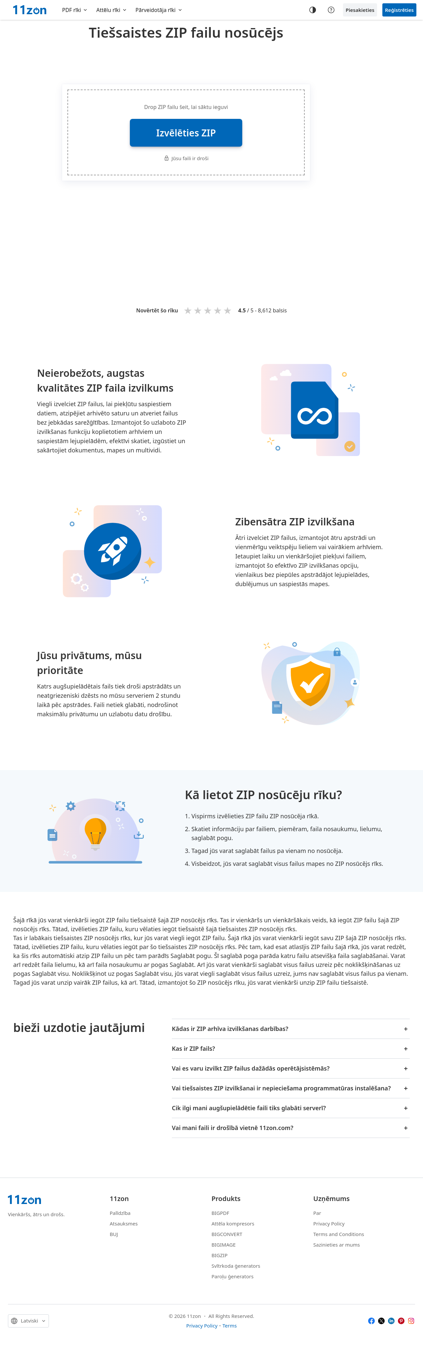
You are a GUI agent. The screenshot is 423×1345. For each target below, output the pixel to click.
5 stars (228, 310)
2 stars (198, 310)
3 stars (208, 310)
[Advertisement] (186, 61)
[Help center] (331, 10)
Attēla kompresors (233, 1223)
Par (317, 1213)
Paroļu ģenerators (232, 1276)
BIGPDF (220, 1213)
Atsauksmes (124, 1223)
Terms (229, 1325)
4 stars (218, 310)
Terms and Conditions (338, 1234)
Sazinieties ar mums (336, 1244)
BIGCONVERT (227, 1234)
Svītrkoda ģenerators (236, 1265)
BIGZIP (220, 1255)
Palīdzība (120, 1213)
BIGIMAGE (224, 1244)
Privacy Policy (329, 1223)
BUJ (114, 1234)
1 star (188, 310)
